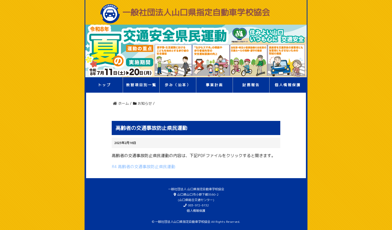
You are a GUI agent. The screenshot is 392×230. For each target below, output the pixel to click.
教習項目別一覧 (141, 84)
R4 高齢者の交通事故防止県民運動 (143, 166)
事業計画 (214, 84)
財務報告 (251, 84)
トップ (104, 84)
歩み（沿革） (178, 84)
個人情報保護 (288, 84)
